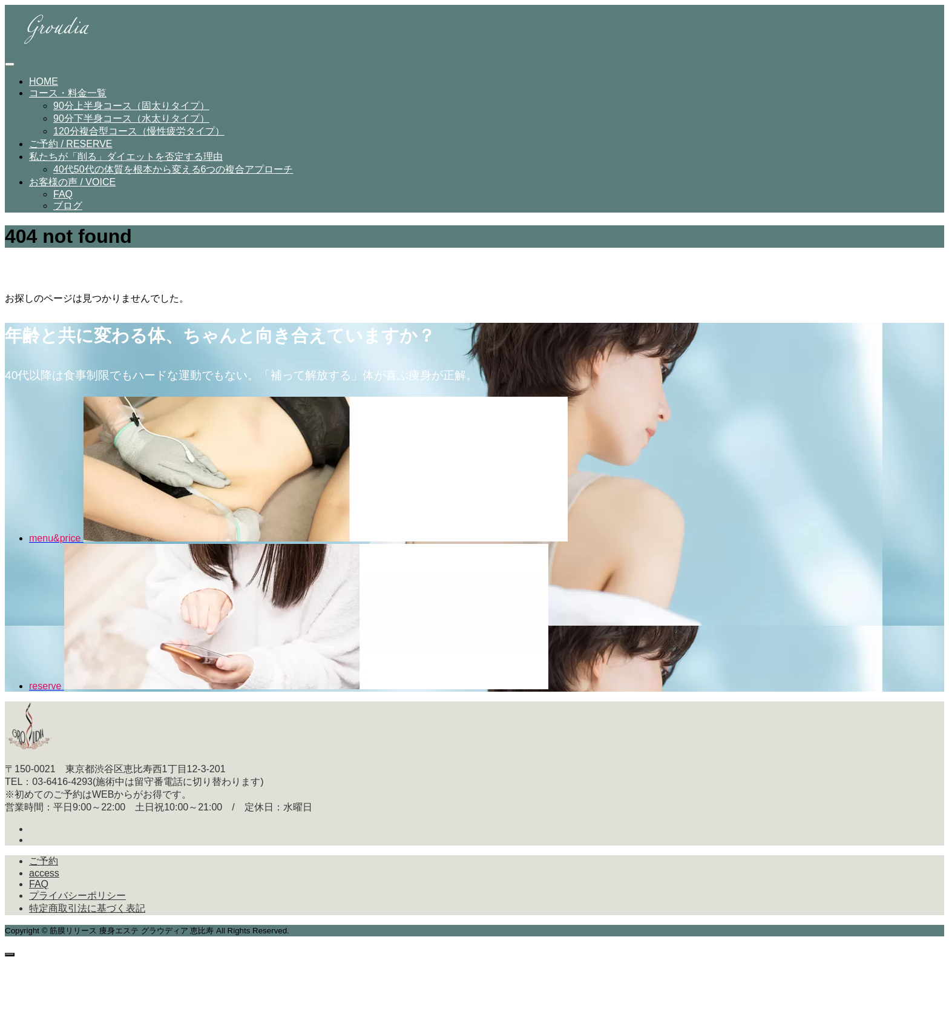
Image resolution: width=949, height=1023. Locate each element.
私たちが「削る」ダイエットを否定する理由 (126, 160)
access (44, 877)
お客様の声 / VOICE (72, 185)
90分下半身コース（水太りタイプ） (131, 122)
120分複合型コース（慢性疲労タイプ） (139, 135)
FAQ (63, 198)
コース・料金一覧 (68, 96)
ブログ (67, 209)
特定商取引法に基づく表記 (87, 912)
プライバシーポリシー (77, 899)
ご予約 (43, 864)
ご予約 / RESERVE (71, 147)
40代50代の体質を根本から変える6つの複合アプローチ (173, 173)
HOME (43, 85)
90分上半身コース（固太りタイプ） (131, 109)
